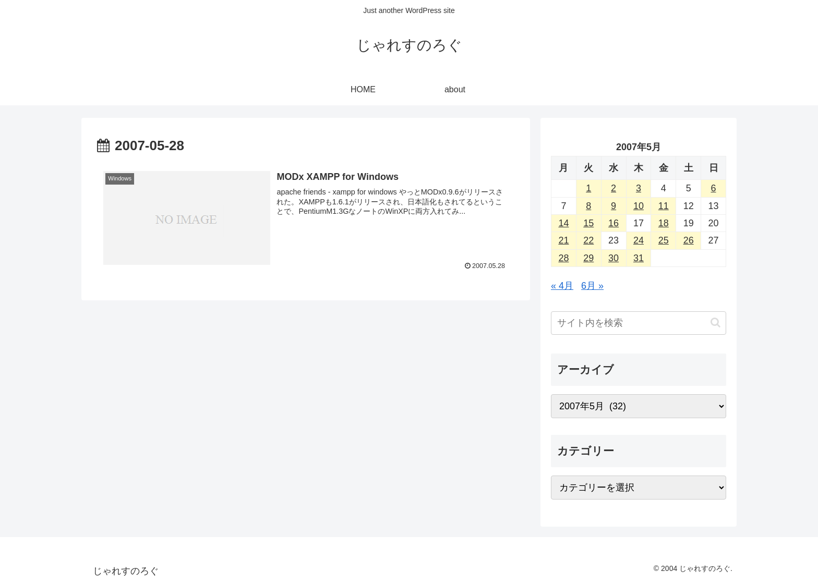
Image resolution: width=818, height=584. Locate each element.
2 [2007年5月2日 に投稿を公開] (613, 188)
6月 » (592, 286)
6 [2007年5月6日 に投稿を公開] (713, 188)
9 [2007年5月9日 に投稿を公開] (613, 206)
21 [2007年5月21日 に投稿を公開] (563, 240)
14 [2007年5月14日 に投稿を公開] (563, 223)
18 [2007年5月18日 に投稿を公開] (663, 223)
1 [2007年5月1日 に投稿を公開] (588, 188)
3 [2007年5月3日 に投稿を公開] (638, 188)
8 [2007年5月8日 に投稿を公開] (588, 206)
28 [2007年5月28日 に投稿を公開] (563, 258)
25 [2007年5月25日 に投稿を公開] (663, 240)
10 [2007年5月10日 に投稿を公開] (638, 206)
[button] (715, 322)
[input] (638, 323)
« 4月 (562, 286)
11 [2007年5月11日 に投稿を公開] (663, 206)
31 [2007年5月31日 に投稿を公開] (638, 258)
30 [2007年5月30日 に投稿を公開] (613, 258)
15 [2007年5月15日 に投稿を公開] (588, 223)
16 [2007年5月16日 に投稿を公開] (613, 223)
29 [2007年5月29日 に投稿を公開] (588, 258)
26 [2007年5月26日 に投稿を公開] (688, 240)
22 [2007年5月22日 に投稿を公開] (588, 240)
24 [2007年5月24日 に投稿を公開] (638, 240)
